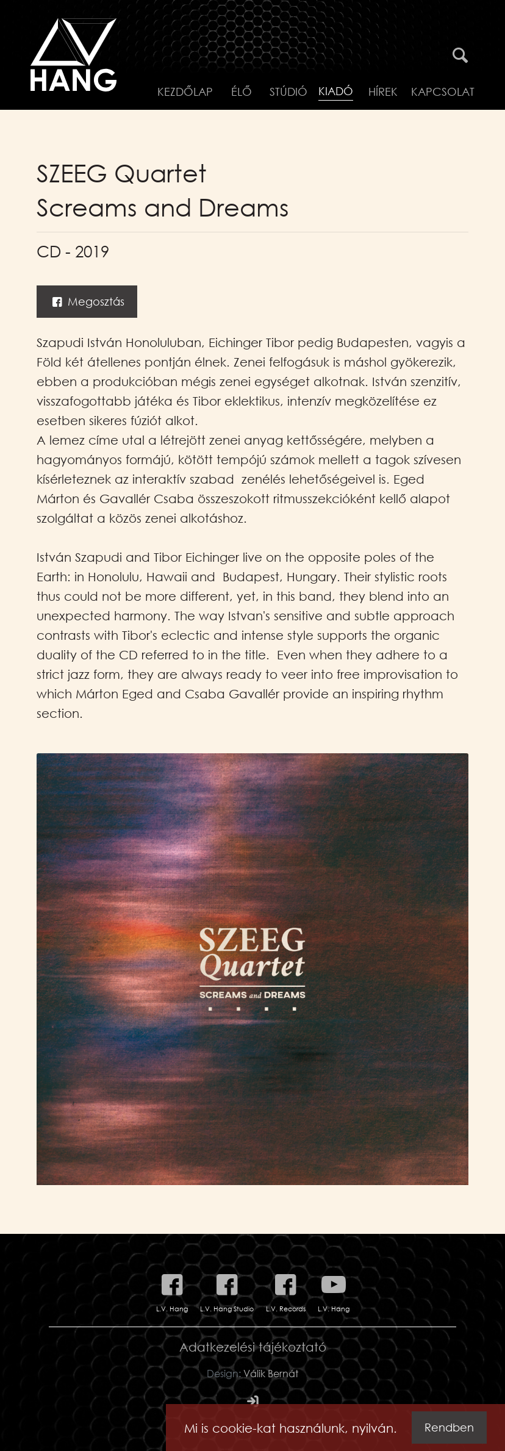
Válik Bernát (270, 1373)
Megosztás (86, 301)
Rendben (449, 1427)
